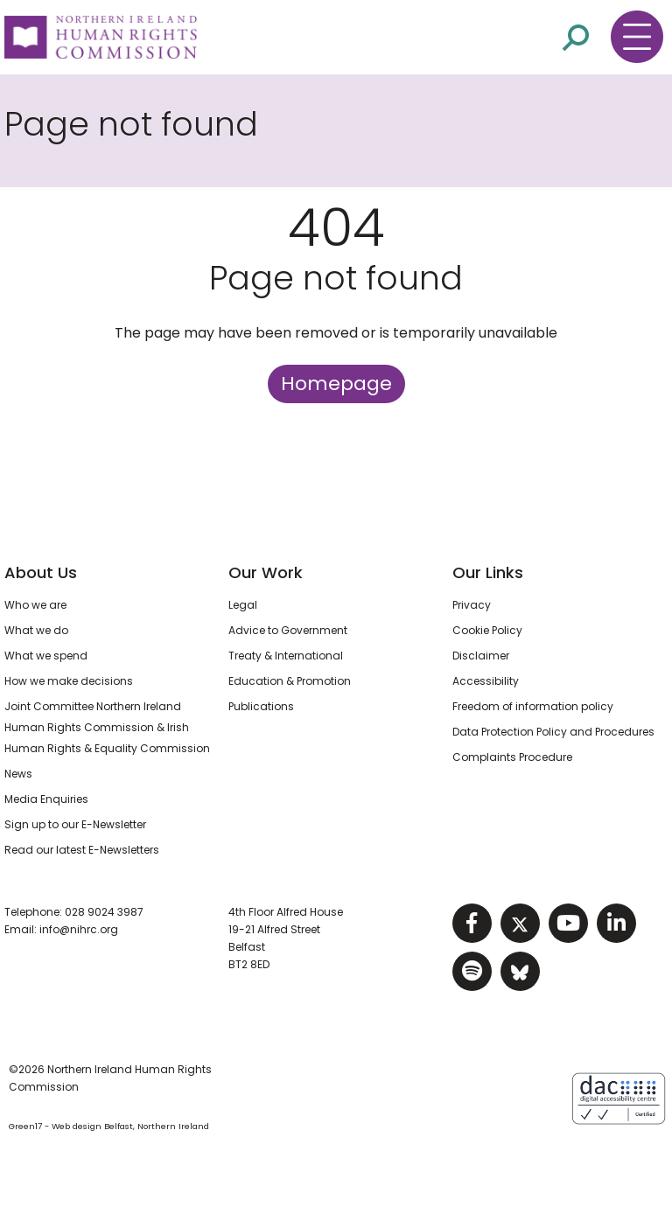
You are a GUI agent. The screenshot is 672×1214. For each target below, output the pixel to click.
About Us (40, 572)
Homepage (336, 383)
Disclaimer (480, 655)
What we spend (46, 655)
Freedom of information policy (532, 706)
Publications (261, 706)
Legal (242, 604)
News (18, 773)
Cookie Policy (487, 630)
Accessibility (485, 680)
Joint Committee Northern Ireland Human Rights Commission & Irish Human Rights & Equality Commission (107, 727)
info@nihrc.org (78, 929)
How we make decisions (68, 680)
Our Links (487, 572)
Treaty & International (285, 655)
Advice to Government (287, 630)
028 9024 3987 (104, 911)
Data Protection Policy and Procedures (553, 731)
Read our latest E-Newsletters (81, 849)
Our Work (265, 572)
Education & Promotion (289, 680)
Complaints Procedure (512, 757)
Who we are (35, 604)
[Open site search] (576, 37)
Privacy (471, 604)
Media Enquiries (46, 799)
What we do (36, 630)
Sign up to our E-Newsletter (75, 824)
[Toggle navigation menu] (637, 36)
